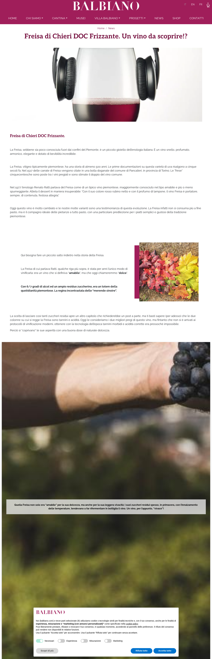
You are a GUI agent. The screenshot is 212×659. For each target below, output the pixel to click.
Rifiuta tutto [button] (141, 650)
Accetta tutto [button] (164, 650)
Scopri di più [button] (47, 650)
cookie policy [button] (132, 624)
